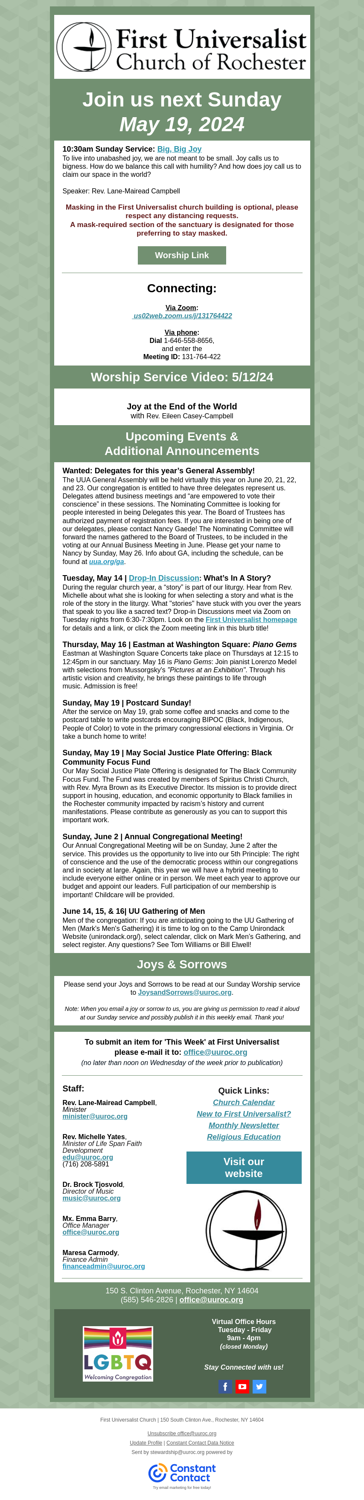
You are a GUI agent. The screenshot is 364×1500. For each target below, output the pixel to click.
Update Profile (146, 1443)
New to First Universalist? (244, 1114)
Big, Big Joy (179, 149)
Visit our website (244, 1167)
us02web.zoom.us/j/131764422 (182, 316)
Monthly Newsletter (244, 1125)
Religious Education (244, 1137)
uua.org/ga (106, 561)
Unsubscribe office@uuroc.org (182, 1434)
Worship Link (182, 255)
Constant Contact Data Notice (200, 1443)
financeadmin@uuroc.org (104, 1266)
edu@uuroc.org (88, 1157)
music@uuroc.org (92, 1198)
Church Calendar (244, 1102)
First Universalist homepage (251, 619)
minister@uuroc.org (95, 1116)
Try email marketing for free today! (182, 1488)
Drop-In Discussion (164, 578)
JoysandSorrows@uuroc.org (185, 992)
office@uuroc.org (215, 1052)
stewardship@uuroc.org (177, 1452)
